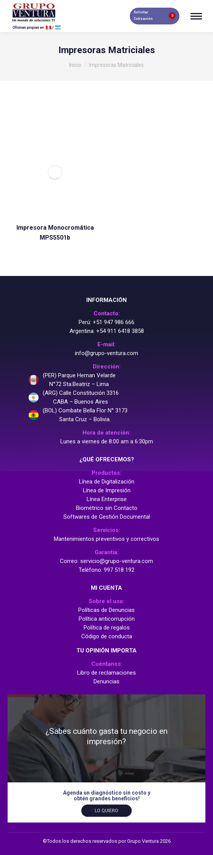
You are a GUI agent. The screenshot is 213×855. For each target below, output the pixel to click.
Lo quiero (106, 810)
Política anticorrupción (107, 618)
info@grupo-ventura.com (106, 353)
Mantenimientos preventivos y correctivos (106, 538)
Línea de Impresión (107, 490)
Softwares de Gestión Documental (106, 516)
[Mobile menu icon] (196, 16)
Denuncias (106, 681)
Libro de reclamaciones (106, 672)
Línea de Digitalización (106, 481)
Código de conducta (106, 636)
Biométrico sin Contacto (106, 508)
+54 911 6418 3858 (120, 331)
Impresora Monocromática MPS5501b (55, 230)
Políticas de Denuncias (106, 610)
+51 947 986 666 (113, 322)
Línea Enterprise (107, 499)
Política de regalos (107, 627)
